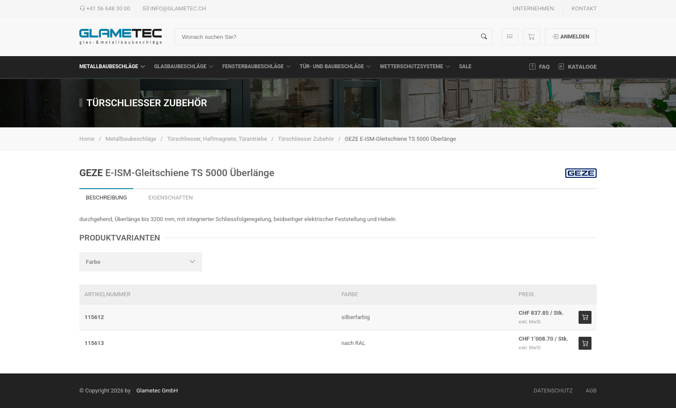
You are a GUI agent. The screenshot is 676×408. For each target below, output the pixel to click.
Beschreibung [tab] (106, 197)
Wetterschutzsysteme (415, 66)
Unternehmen (533, 8)
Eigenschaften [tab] (170, 197)
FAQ (539, 66)
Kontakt (584, 8)
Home (86, 139)
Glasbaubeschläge (183, 66)
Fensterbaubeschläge (256, 66)
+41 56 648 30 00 (104, 8)
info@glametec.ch (174, 8)
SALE (465, 66)
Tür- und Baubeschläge (335, 66)
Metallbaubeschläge (112, 66)
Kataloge (577, 66)
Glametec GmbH (157, 390)
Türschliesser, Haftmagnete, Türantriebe (217, 139)
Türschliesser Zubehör (306, 139)
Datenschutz (553, 390)
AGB (591, 390)
